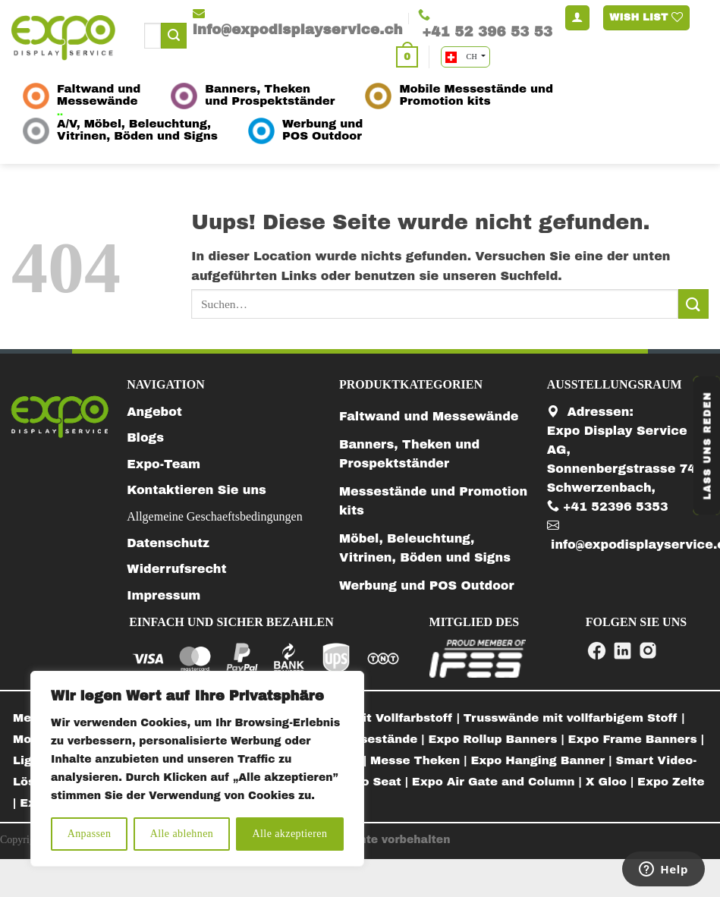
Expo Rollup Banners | (498, 739)
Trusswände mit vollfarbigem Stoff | (574, 718)
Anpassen (90, 833)
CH (462, 57)
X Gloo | (611, 782)
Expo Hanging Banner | (543, 760)
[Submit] (174, 36)
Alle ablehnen (182, 833)
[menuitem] (574, 718)
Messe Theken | (420, 760)
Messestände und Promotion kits (433, 501)
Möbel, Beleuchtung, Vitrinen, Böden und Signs (425, 548)
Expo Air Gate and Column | (499, 782)
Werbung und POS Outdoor (426, 585)
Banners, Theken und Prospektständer (409, 454)
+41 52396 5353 (607, 506)
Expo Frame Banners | (636, 739)
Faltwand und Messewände (429, 416)
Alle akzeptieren (290, 833)
